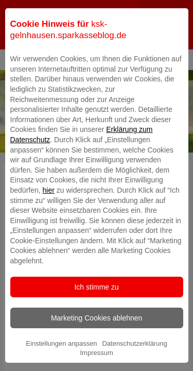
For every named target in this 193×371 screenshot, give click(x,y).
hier (49, 208)
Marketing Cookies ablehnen (96, 335)
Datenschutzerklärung (134, 361)
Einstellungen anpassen (61, 361)
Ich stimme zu (96, 304)
